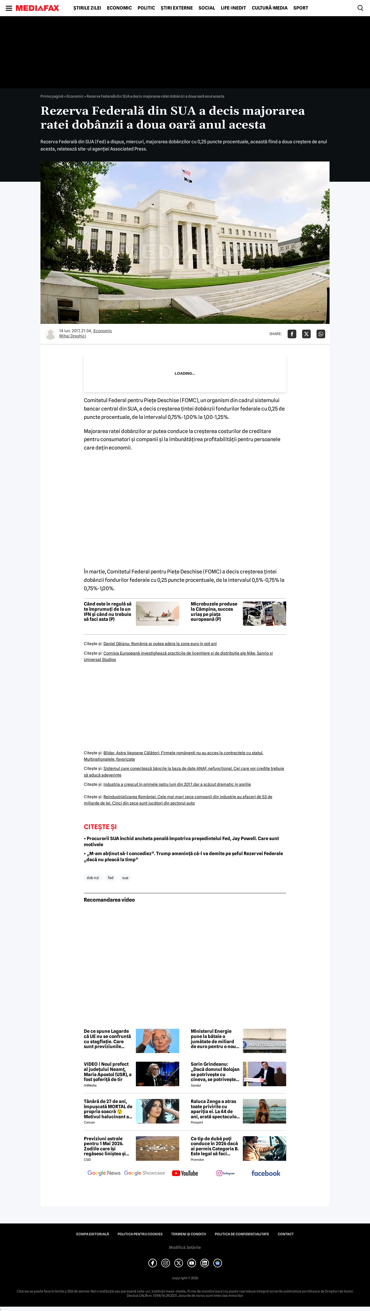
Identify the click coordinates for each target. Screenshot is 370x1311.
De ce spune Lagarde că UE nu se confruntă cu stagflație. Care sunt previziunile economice (107, 1039)
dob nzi (93, 877)
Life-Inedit (233, 8)
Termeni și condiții (188, 1234)
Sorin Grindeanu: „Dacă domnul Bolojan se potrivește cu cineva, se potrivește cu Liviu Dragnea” (215, 1072)
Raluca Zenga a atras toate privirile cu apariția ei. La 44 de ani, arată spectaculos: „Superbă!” (215, 1109)
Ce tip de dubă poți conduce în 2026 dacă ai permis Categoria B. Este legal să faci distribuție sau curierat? (215, 1146)
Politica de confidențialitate (242, 1234)
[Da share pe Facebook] (292, 334)
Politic (146, 8)
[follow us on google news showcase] (144, 1173)
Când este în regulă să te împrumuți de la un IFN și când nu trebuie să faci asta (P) (108, 611)
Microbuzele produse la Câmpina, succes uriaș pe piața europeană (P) (214, 611)
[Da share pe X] (306, 334)
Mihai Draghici (72, 336)
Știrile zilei (87, 8)
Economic (119, 8)
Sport (300, 8)
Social (207, 8)
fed (111, 877)
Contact (286, 1234)
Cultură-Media (270, 8)
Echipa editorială (92, 1234)
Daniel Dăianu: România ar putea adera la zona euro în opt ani (160, 643)
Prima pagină (51, 96)
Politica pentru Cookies (140, 1234)
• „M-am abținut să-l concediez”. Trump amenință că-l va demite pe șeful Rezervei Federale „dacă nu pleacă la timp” (183, 856)
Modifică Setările (185, 1247)
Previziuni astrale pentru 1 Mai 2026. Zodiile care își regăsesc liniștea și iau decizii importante (108, 1146)
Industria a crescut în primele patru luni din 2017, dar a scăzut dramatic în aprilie (177, 784)
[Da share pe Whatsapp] (321, 334)
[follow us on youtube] (185, 1173)
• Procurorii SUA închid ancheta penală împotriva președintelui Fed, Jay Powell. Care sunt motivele (181, 841)
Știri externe (177, 8)
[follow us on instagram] (225, 1173)
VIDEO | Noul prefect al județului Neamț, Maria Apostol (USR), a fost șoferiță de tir (108, 1072)
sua (125, 877)
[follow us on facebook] (266, 1173)
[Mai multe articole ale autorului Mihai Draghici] (50, 334)
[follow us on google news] (104, 1173)
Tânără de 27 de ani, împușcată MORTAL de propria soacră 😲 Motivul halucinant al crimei (108, 1109)
